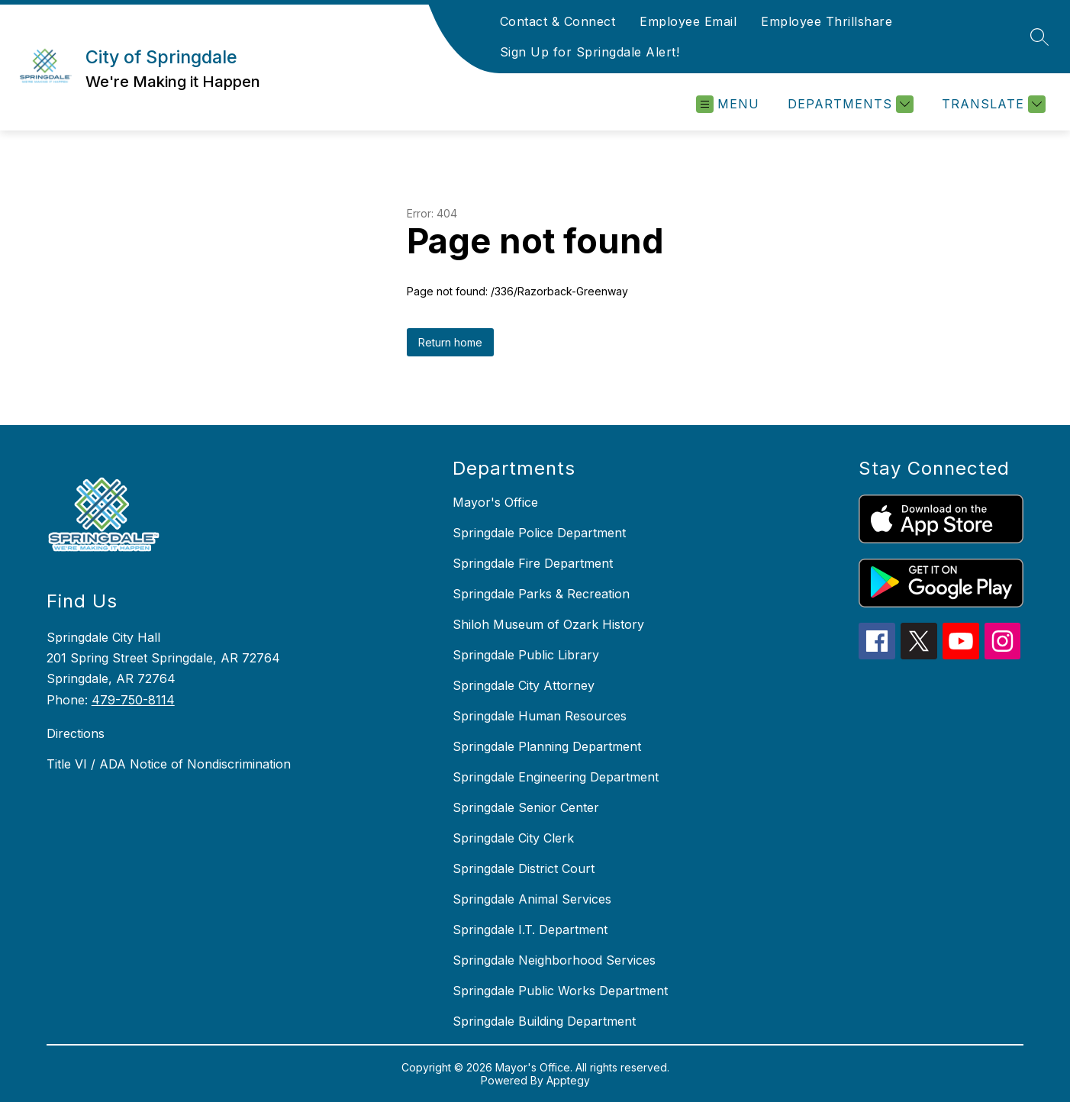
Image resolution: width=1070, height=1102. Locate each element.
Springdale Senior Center (526, 807)
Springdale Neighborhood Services (554, 960)
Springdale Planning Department (547, 746)
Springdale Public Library (526, 654)
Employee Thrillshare (826, 21)
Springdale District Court (524, 868)
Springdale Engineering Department (556, 777)
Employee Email (688, 21)
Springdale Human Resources (540, 715)
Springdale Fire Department (533, 563)
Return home (450, 342)
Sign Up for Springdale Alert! (590, 52)
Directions (76, 733)
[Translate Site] (992, 104)
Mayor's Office (495, 502)
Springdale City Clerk (513, 838)
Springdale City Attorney (524, 685)
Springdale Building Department (544, 1021)
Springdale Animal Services (532, 899)
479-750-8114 (133, 699)
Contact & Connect (558, 21)
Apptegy (568, 1080)
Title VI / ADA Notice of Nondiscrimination (169, 764)
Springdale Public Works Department (560, 990)
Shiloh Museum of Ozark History (548, 624)
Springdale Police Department (539, 532)
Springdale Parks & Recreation (541, 593)
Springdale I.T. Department (530, 929)
